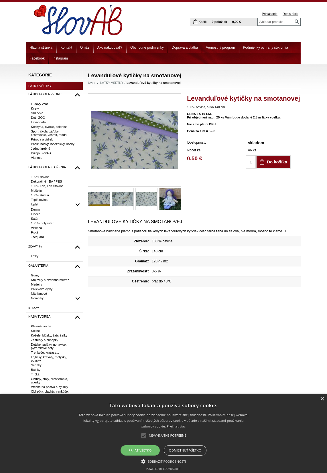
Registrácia (290, 13)
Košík (203, 21)
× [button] (322, 399)
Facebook (37, 58)
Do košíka (277, 161)
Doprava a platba (185, 47)
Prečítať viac (176, 426)
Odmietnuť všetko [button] (185, 450)
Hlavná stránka (40, 47)
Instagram (60, 58)
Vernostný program (220, 47)
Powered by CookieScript (163, 469)
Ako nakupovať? (109, 47)
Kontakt (66, 47)
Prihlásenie (269, 13)
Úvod (91, 82)
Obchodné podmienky (147, 47)
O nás (84, 47)
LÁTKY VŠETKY (111, 82)
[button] (163, 461)
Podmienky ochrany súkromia (265, 47)
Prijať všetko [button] (140, 450)
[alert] (163, 433)
